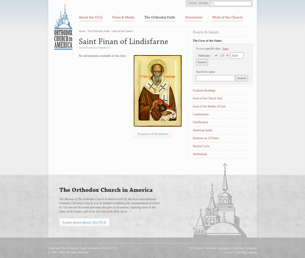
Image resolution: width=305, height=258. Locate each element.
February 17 (104, 48)
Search (253, 252)
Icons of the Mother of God (209, 106)
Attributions (200, 154)
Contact (193, 3)
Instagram (225, 248)
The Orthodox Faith (98, 31)
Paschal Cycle (201, 146)
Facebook (211, 248)
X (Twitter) (196, 248)
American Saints (203, 130)
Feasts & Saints (206, 32)
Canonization (201, 114)
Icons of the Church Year (208, 98)
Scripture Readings (204, 90)
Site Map (203, 3)
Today (225, 48)
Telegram (251, 248)
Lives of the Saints (122, 31)
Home (82, 31)
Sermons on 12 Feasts (206, 138)
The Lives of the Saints (207, 40)
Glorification (200, 122)
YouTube (238, 248)
